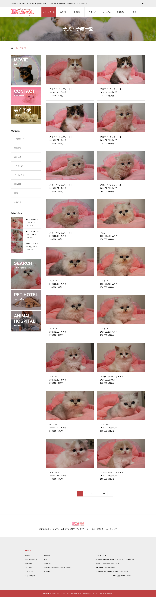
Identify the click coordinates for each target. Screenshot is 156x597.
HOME (27, 555)
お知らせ (17, 202)
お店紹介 (77, 12)
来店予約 (47, 572)
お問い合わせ (49, 567)
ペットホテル (106, 12)
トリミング (91, 12)
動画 (134, 12)
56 (104, 494)
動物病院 (120, 12)
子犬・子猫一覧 (49, 12)
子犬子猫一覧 (19, 139)
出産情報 (63, 12)
